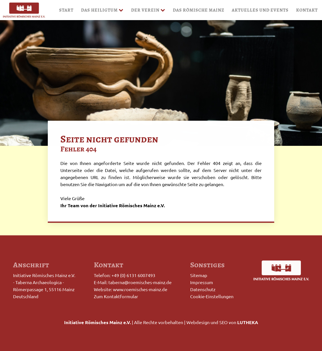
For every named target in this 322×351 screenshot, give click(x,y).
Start (66, 10)
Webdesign (198, 322)
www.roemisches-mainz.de (140, 289)
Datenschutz (202, 289)
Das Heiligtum (102, 10)
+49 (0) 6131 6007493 (133, 275)
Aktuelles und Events (260, 10)
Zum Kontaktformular (116, 296)
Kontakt (307, 10)
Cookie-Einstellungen (211, 296)
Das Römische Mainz (198, 10)
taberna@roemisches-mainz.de (140, 282)
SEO (223, 322)
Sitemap (198, 275)
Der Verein (148, 10)
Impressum (201, 282)
